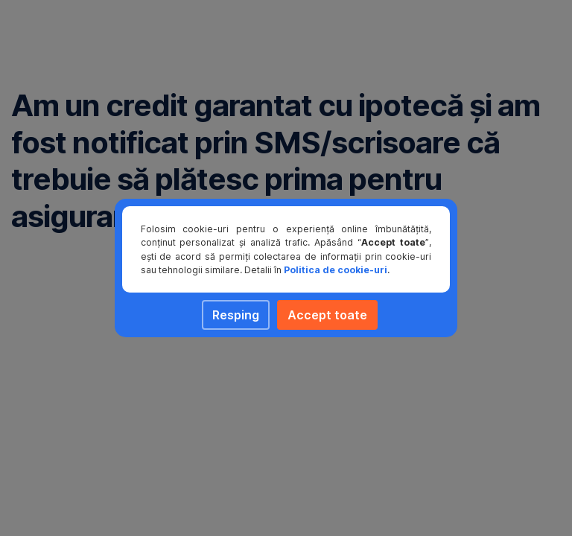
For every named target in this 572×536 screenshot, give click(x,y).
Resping (235, 314)
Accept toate (327, 314)
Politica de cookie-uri (335, 269)
